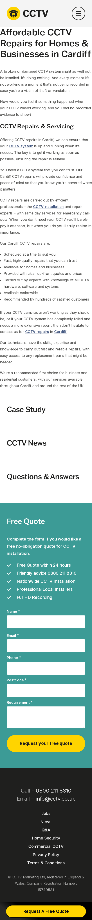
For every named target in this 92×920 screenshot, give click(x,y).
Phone (14, 658)
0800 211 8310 (53, 790)
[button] (78, 14)
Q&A (46, 830)
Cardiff (60, 331)
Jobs (46, 813)
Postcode (17, 680)
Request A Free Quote (46, 911)
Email (13, 635)
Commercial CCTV (46, 846)
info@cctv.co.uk (55, 798)
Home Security (46, 838)
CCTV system (21, 146)
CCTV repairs (37, 331)
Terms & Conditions (46, 863)
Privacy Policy (46, 854)
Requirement (20, 702)
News (46, 821)
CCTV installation (48, 206)
